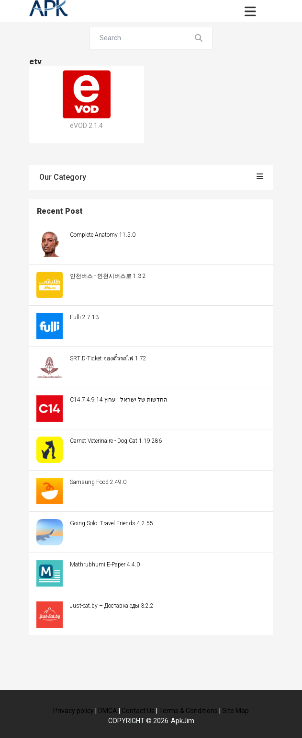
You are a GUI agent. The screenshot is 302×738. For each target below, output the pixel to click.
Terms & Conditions (188, 711)
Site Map (235, 711)
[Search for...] (138, 38)
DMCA (107, 711)
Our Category (151, 177)
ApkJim (182, 721)
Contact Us (138, 711)
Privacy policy (73, 711)
